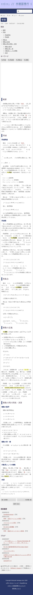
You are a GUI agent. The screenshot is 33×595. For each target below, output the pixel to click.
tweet (3, 15)
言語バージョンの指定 (15, 518)
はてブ (14, 15)
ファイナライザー (9, 551)
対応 (22, 143)
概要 (4, 30)
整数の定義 (6, 42)
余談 (6, 53)
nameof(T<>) (7, 560)
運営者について (16, 588)
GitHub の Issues (15, 568)
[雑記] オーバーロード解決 (16, 531)
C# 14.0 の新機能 (8, 527)
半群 (22, 103)
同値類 (7, 37)
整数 (3, 19)
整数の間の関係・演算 (10, 44)
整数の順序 (8, 46)
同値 (4, 32)
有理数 (28, 500)
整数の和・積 (9, 49)
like (8, 15)
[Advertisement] (16, 80)
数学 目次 (16, 504)
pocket (21, 15)
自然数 (5, 500)
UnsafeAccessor (8, 514)
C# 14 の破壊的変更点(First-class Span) (15, 547)
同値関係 (7, 35)
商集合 (5, 40)
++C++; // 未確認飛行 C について (16, 585)
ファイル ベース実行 (9, 522)
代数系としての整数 (11, 51)
